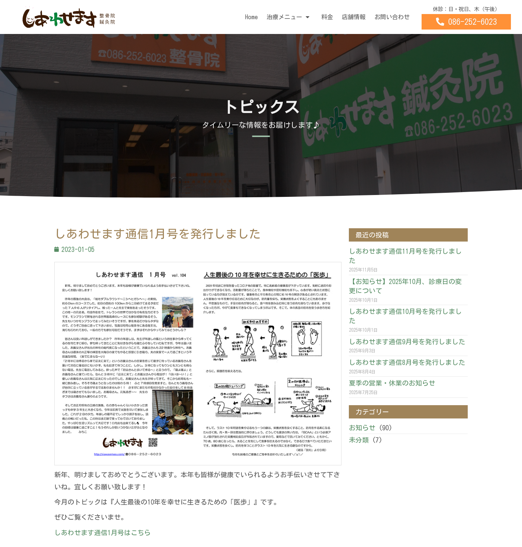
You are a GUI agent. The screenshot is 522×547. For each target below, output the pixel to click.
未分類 (359, 440)
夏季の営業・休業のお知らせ (392, 383)
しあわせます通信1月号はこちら (102, 532)
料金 (327, 17)
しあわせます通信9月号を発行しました (407, 341)
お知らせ (362, 427)
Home (251, 17)
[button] (466, 22)
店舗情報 (353, 17)
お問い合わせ (392, 17)
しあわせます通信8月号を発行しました (407, 362)
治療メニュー (289, 17)
